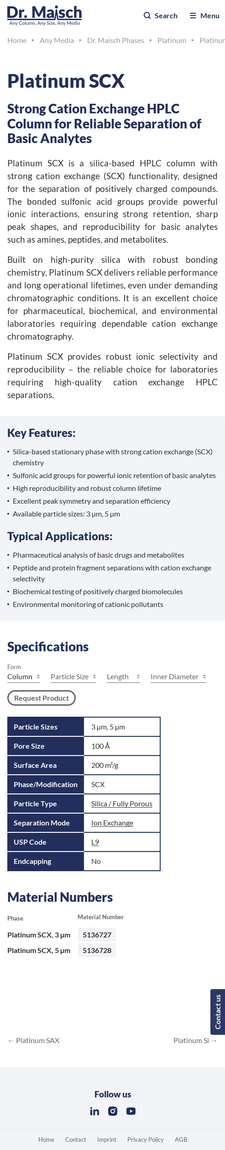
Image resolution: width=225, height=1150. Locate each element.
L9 (95, 841)
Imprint (106, 1139)
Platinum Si (191, 1040)
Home (46, 1139)
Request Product (41, 697)
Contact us (217, 1012)
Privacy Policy (145, 1139)
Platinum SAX (37, 1040)
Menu (204, 15)
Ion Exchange (112, 822)
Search (160, 15)
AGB (181, 1139)
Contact (75, 1139)
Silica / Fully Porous (121, 803)
